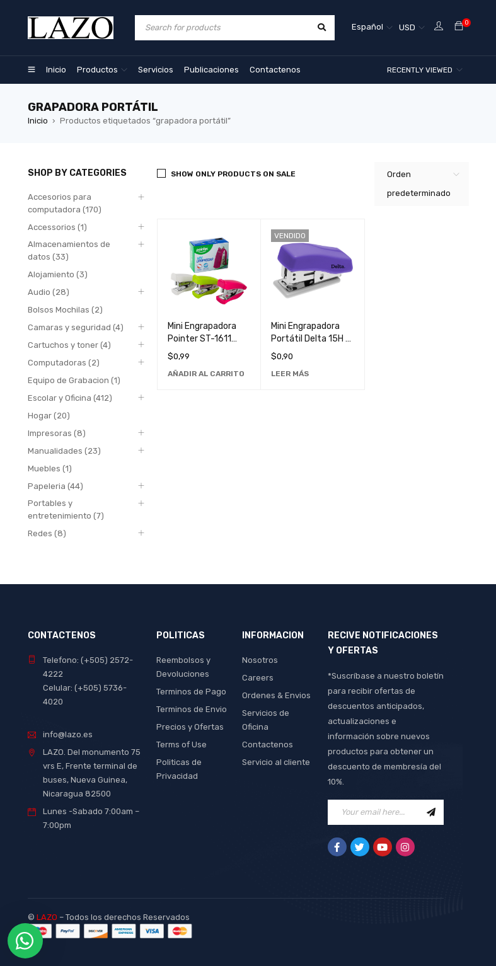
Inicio (38, 120)
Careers (258, 677)
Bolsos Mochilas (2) (65, 309)
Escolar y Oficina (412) (70, 398)
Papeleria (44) (55, 486)
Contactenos (267, 744)
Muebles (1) (50, 468)
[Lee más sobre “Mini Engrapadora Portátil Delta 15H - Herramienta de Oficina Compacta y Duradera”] (290, 373)
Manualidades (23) (64, 451)
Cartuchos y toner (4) (69, 345)
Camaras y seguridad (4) (76, 327)
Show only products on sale (233, 174)
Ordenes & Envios (276, 695)
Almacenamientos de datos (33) (69, 250)
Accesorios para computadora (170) (64, 203)
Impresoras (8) (57, 433)
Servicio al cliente (276, 762)
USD (407, 27)
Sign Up (431, 812)
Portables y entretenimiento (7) (66, 509)
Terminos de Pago (191, 691)
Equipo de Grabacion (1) (74, 380)
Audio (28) (48, 292)
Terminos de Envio (191, 709)
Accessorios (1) (57, 227)
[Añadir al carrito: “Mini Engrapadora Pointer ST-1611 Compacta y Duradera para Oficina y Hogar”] (206, 373)
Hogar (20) (49, 415)
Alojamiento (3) (58, 274)
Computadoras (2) (64, 362)
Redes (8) (47, 533)
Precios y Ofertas (190, 727)
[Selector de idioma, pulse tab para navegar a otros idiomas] (372, 28)
